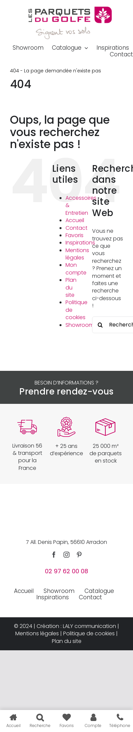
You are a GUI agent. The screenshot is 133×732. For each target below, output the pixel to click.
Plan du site (71, 287)
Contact (76, 228)
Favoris (74, 235)
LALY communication (89, 626)
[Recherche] (100, 324)
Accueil (75, 220)
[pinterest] (79, 555)
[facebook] (54, 555)
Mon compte (76, 268)
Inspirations (80, 242)
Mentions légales (77, 253)
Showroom (80, 325)
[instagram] (66, 555)
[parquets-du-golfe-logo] (70, 9)
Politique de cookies (89, 633)
